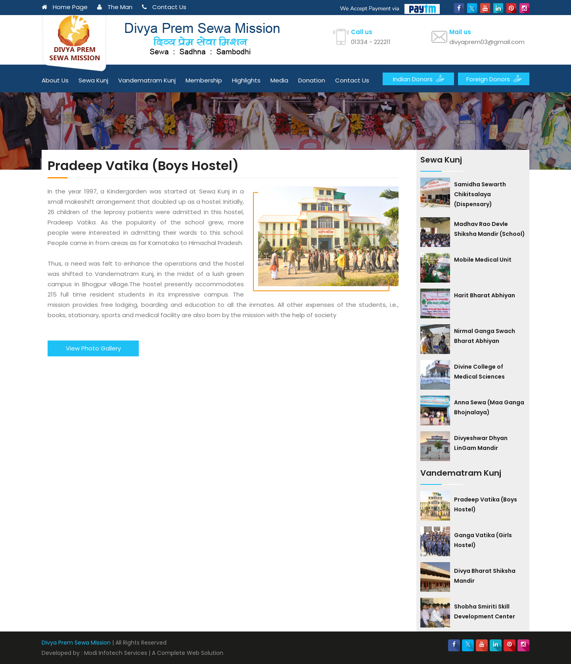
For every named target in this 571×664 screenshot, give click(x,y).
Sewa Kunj (93, 80)
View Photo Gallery (93, 348)
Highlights (246, 80)
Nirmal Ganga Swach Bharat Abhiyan (484, 336)
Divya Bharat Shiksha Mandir (484, 576)
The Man (114, 7)
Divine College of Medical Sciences (479, 372)
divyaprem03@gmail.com (487, 42)
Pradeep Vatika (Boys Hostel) (485, 504)
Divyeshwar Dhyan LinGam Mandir (481, 443)
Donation (311, 80)
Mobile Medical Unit (483, 260)
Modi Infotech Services (115, 653)
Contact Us (164, 7)
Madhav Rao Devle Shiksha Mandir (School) (489, 229)
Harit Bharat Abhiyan (484, 295)
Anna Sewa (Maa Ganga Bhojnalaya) (489, 407)
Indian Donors (418, 78)
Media (279, 80)
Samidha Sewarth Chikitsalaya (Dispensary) (480, 194)
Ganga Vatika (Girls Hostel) (483, 540)
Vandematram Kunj (147, 80)
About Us (55, 80)
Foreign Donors (493, 78)
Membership (204, 80)
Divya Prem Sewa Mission (76, 643)
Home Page (65, 7)
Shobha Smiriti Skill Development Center (484, 611)
